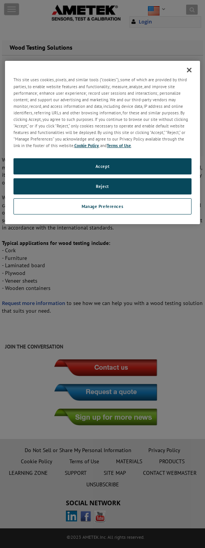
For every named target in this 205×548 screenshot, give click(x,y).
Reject (102, 186)
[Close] (189, 70)
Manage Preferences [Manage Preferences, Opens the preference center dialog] (102, 206)
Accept (102, 166)
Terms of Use (119, 145)
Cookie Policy (86, 145)
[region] (102, 142)
